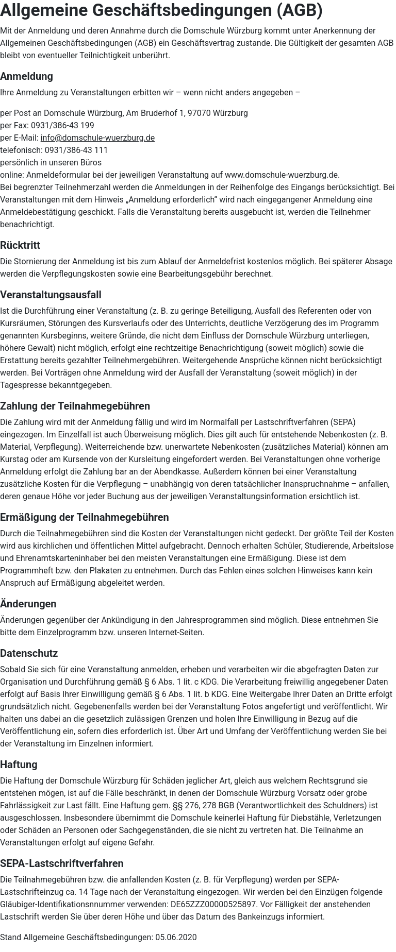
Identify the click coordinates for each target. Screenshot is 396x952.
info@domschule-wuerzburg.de (98, 138)
